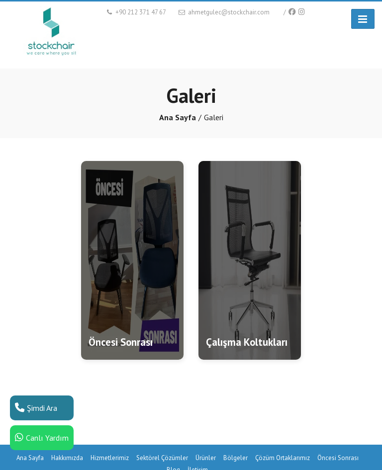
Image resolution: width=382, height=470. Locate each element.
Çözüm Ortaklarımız (282, 458)
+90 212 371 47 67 (135, 12)
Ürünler (205, 458)
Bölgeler (235, 458)
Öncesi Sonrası (338, 458)
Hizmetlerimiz (110, 458)
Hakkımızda (67, 458)
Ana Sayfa (177, 117)
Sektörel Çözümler (162, 458)
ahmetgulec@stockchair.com (224, 12)
